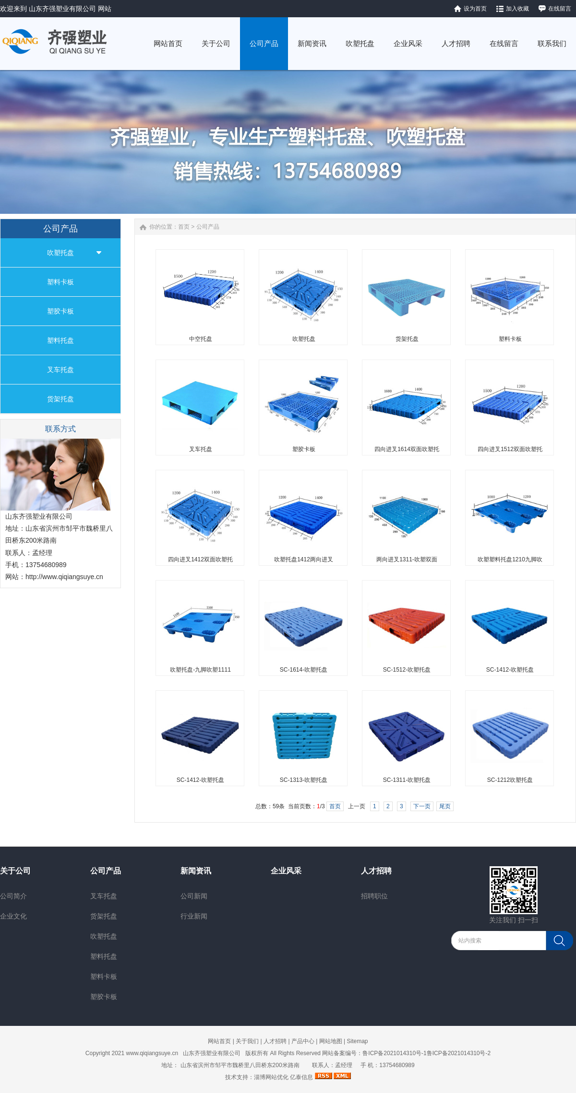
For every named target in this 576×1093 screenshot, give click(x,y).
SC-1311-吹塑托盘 (407, 780)
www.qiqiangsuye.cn (152, 1053)
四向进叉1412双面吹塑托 (200, 559)
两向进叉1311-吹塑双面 (406, 559)
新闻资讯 (195, 871)
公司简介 (13, 896)
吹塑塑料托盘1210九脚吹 (510, 559)
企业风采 (286, 871)
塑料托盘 (60, 340)
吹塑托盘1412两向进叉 (303, 559)
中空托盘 (200, 339)
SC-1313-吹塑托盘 (303, 780)
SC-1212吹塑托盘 (510, 780)
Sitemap (357, 1041)
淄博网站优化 (271, 1077)
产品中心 (302, 1041)
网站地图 (330, 1041)
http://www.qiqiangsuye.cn (64, 577)
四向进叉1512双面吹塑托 (510, 449)
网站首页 (219, 1041)
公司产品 (207, 226)
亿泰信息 (301, 1077)
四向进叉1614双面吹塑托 (406, 449)
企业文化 (13, 916)
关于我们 (247, 1041)
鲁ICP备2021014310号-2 (459, 1053)
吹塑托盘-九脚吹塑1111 (200, 669)
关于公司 (15, 871)
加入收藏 (517, 8)
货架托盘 (60, 399)
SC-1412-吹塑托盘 (510, 669)
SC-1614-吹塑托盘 (303, 669)
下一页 (422, 806)
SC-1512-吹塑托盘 (407, 669)
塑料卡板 (60, 282)
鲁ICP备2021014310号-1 (394, 1053)
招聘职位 (374, 896)
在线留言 (559, 8)
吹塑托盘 (60, 252)
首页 (184, 226)
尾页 (445, 806)
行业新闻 (193, 916)
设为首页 (475, 8)
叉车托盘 (60, 369)
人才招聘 (376, 871)
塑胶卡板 (60, 311)
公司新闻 (193, 896)
